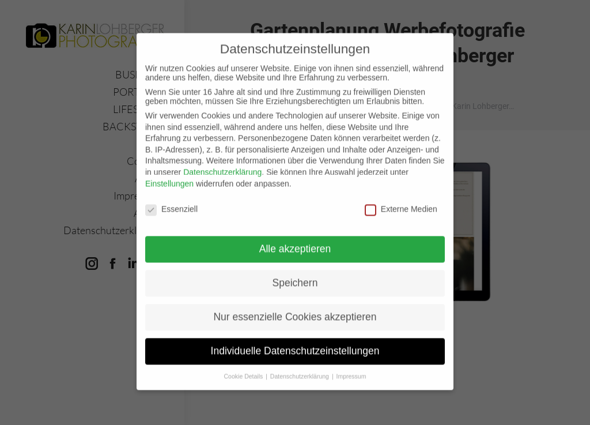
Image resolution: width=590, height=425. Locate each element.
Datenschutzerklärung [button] (300, 365)
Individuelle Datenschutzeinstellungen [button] (295, 339)
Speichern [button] (295, 271)
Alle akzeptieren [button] (295, 237)
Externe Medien (401, 197)
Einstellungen (169, 171)
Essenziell (171, 197)
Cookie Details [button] (244, 365)
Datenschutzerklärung (222, 161)
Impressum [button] (351, 365)
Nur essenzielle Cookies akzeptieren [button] (294, 305)
